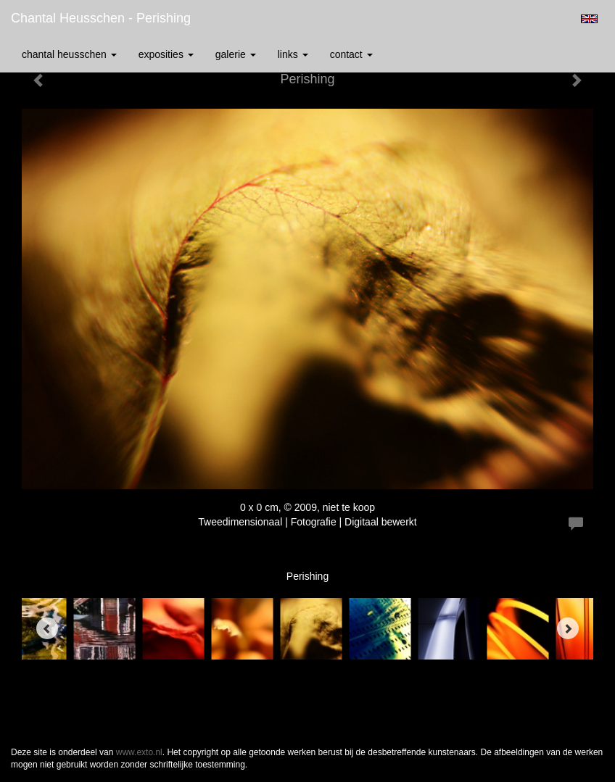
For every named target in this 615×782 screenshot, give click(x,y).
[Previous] (47, 628)
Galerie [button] (235, 54)
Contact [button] (351, 54)
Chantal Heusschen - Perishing (101, 18)
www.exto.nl (139, 752)
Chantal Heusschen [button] (69, 54)
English (589, 18)
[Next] (568, 628)
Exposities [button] (166, 54)
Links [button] (293, 54)
